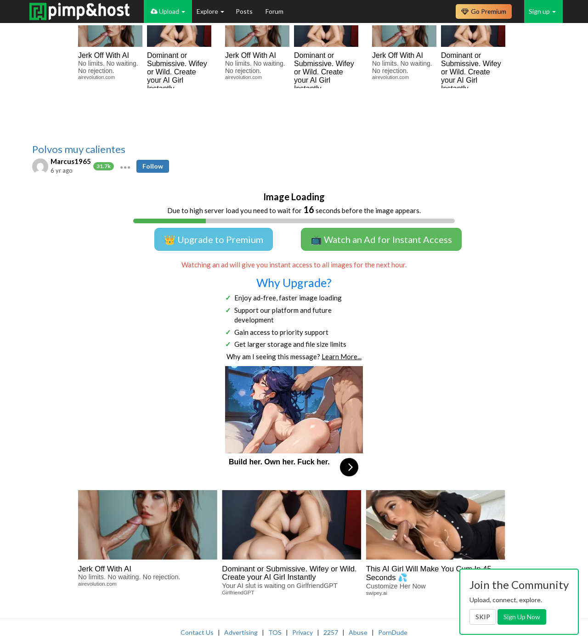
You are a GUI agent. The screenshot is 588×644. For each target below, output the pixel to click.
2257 (330, 632)
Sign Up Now (521, 617)
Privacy (302, 632)
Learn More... (342, 356)
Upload (168, 11)
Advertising (241, 632)
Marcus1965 (71, 161)
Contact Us (197, 632)
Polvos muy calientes (78, 149)
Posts (245, 11)
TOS (275, 632)
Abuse (358, 632)
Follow (152, 166)
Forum (274, 11)
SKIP (482, 617)
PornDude (392, 632)
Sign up (542, 11)
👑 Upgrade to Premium (213, 239)
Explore (210, 11)
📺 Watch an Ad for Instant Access (381, 239)
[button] (125, 166)
